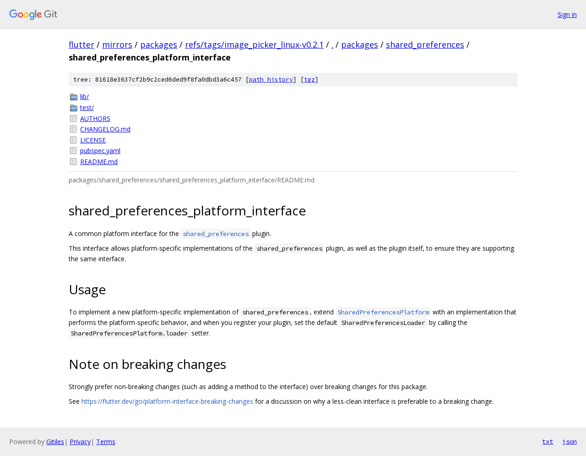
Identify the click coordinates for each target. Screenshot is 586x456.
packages (158, 44)
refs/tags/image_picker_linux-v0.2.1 (254, 44)
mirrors (117, 44)
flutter (81, 44)
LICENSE (93, 140)
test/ (87, 107)
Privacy (80, 441)
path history (271, 79)
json (569, 441)
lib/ (84, 96)
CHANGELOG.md (105, 129)
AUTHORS (95, 118)
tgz (309, 79)
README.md (99, 161)
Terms (105, 441)
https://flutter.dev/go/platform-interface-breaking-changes (167, 401)
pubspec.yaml (100, 150)
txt (547, 441)
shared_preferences (425, 44)
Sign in (567, 14)
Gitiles (55, 441)
